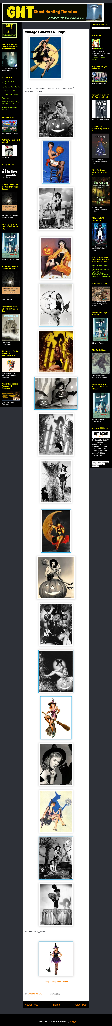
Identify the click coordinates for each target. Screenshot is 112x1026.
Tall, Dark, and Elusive (10, 94)
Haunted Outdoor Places (101, 277)
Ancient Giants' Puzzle (100, 275)
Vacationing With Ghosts (11, 87)
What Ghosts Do (98, 273)
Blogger (73, 1021)
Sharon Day (98, 48)
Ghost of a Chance (8, 90)
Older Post (81, 1004)
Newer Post (31, 1004)
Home (56, 1004)
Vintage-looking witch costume (56, 982)
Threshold (5, 98)
